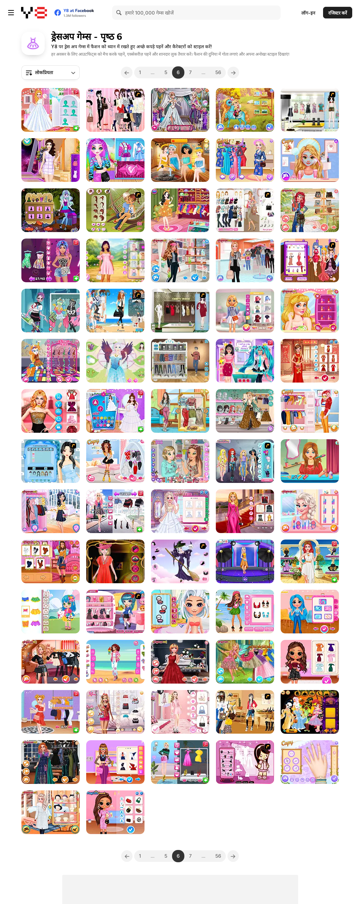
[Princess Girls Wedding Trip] (50, 110)
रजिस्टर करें (337, 13)
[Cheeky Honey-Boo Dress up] (245, 762)
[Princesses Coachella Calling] (115, 461)
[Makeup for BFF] (180, 461)
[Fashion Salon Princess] (50, 160)
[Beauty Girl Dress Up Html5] (115, 561)
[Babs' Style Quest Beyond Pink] (115, 712)
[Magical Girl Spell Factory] (245, 361)
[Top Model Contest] (310, 260)
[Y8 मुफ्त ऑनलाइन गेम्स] (34, 12)
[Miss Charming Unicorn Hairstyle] (115, 160)
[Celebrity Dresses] (180, 310)
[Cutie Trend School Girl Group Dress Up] (115, 611)
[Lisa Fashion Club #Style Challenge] (50, 411)
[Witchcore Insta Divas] (50, 762)
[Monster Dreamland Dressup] (50, 210)
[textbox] (50, 72)
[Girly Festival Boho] (245, 411)
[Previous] (127, 72)
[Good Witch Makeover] (180, 561)
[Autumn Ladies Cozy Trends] (50, 561)
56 (218, 72)
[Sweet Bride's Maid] (50, 461)
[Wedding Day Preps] (180, 110)
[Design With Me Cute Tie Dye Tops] (310, 611)
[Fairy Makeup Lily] (115, 361)
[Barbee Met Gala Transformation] (245, 511)
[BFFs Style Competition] (310, 411)
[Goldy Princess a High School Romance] (310, 160)
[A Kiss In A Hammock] (115, 210)
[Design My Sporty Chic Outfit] (180, 260)
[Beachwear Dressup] (310, 110)
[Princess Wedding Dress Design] (115, 411)
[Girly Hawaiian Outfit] (115, 662)
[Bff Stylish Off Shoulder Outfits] (310, 662)
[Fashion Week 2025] (180, 712)
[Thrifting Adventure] (180, 411)
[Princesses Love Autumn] (50, 812)
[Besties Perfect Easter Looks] (115, 260)
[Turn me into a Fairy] (245, 662)
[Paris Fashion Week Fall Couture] (115, 812)
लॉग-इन (308, 13)
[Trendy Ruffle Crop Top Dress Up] (50, 712)
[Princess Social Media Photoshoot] (245, 561)
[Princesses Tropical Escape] (310, 762)
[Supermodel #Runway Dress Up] (180, 762)
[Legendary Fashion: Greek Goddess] (310, 561)
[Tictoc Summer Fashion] (180, 611)
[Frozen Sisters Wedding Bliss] (180, 511)
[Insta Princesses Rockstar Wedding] (180, 662)
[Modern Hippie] (310, 210)
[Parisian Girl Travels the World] (50, 511)
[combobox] (50, 72)
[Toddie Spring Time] (50, 611)
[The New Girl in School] (245, 260)
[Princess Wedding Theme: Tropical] (310, 310)
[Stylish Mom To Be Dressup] (245, 210)
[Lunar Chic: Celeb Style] (310, 361)
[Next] (233, 72)
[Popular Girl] (50, 662)
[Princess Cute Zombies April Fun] (50, 310)
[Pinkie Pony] (50, 361)
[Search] (119, 13)
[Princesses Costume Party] (310, 511)
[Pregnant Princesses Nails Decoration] (245, 160)
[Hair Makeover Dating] (310, 461)
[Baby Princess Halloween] (310, 712)
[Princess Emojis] (245, 461)
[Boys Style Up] (180, 361)
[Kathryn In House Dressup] (245, 712)
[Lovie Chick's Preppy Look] (245, 310)
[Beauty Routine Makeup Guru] (50, 260)
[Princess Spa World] (180, 160)
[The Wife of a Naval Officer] (115, 310)
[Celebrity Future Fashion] (115, 762)
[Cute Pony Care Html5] (245, 110)
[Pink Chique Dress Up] (115, 110)
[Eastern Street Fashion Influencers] (115, 511)
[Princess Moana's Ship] (245, 611)
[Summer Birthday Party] (180, 210)
